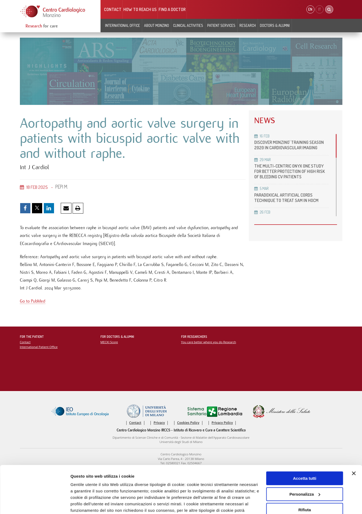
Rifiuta (304, 469)
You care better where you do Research (208, 342)
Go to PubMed (32, 301)
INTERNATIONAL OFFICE (122, 25)
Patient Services (221, 25)
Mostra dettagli (84, 503)
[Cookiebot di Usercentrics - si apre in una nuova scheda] (34, 503)
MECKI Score (109, 342)
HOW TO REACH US (140, 9)
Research (247, 25)
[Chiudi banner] (354, 433)
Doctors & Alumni (275, 25)
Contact (112, 9)
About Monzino (156, 25)
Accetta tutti (304, 437)
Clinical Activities (188, 25)
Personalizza (304, 453)
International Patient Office (39, 347)
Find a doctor (172, 9)
